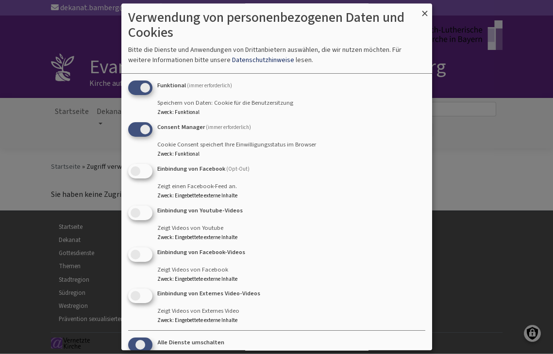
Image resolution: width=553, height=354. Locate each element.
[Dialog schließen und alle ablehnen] (425, 9)
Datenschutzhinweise (263, 60)
